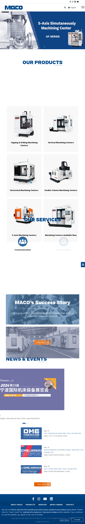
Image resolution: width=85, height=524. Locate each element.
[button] (41, 46)
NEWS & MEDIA (56, 505)
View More (41, 391)
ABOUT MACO (17, 505)
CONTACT (70, 505)
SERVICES (42, 505)
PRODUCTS (30, 505)
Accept (77, 520)
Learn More (64, 520)
